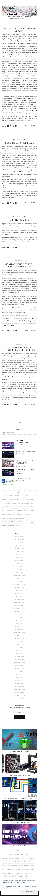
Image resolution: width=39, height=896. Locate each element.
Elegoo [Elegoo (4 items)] (31, 499)
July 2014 (19, 698)
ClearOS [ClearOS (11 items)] (4, 499)
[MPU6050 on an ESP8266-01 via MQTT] (19, 787)
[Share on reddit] (16, 126)
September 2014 (19, 695)
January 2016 (19, 656)
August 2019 (19, 587)
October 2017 (19, 605)
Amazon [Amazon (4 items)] (28, 495)
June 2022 (19, 563)
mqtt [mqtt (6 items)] (32, 510)
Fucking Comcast (20, 220)
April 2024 (19, 545)
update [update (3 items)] (27, 522)
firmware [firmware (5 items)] (26, 503)
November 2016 (19, 632)
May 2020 (20, 581)
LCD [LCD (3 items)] (3, 510)
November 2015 (19, 662)
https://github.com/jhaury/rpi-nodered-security (14, 315)
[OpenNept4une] (8, 445)
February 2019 (19, 593)
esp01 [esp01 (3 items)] (8, 503)
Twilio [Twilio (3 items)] (22, 522)
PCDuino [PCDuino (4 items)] (21, 518)
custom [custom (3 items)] (17, 499)
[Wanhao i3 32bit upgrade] (19, 763)
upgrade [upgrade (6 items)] (33, 522)
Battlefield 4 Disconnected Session (19, 29)
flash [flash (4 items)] (32, 503)
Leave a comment (31, 125)
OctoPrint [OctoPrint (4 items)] (5, 518)
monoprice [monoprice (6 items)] (18, 510)
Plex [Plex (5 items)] (27, 518)
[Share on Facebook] (10, 126)
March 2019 (20, 590)
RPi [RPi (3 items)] (12, 522)
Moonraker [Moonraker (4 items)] (26, 510)
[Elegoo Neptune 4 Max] (8, 454)
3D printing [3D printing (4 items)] (16, 495)
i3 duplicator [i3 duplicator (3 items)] (13, 507)
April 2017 (19, 620)
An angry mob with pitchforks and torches (19, 348)
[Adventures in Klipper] (19, 739)
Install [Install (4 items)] (20, 507)
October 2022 (19, 560)
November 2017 (19, 602)
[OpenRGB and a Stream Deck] (8, 472)
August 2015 (19, 668)
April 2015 (19, 674)
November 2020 (19, 575)
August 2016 (19, 638)
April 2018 (19, 596)
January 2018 (19, 599)
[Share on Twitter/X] (13, 126)
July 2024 (19, 542)
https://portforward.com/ (24, 120)
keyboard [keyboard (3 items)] (26, 507)
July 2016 (19, 641)
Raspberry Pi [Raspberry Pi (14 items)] (6, 522)
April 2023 (19, 554)
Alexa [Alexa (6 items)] (22, 495)
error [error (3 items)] (3, 503)
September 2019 (19, 584)
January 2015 (19, 683)
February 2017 (19, 626)
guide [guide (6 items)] (3, 507)
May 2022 (20, 566)
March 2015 (20, 677)
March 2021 (20, 572)
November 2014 (19, 689)
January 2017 (19, 629)
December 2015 (20, 659)
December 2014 (20, 686)
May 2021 (20, 569)
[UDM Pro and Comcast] (8, 481)
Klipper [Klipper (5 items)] (32, 507)
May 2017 (20, 617)
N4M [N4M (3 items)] (3, 514)
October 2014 (19, 692)
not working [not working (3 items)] (27, 514)
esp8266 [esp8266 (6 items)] (14, 503)
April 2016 (19, 650)
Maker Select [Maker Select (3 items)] (10, 510)
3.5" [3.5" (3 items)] (3, 495)
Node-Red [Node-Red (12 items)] (20, 514)
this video (17, 96)
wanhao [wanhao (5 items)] (4, 525)
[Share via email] (8, 126)
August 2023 (19, 548)
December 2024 (20, 539)
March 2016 (20, 653)
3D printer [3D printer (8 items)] (9, 495)
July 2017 (19, 614)
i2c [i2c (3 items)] (8, 507)
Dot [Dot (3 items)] (22, 499)
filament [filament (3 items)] (20, 503)
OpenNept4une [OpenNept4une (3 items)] (13, 518)
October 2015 (19, 665)
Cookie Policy (7, 888)
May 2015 (20, 671)
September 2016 (19, 635)
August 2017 (19, 611)
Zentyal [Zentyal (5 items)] (18, 525)
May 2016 (20, 647)
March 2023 (20, 557)
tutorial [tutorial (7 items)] (17, 522)
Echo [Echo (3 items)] (26, 499)
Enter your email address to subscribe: (19, 708)
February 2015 (19, 680)
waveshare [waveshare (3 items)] (11, 525)
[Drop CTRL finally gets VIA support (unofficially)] (8, 463)
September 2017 (19, 608)
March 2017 (20, 623)
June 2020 (19, 578)
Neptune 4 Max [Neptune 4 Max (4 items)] (11, 514)
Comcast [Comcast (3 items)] (11, 499)
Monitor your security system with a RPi (19, 265)
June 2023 (19, 551)
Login (19, 422)
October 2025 (19, 536)
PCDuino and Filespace (19, 143)
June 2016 (19, 644)
